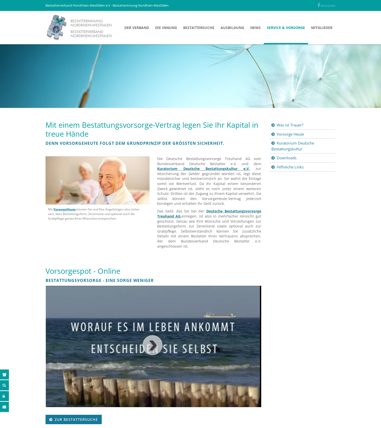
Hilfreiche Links (290, 166)
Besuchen (326, 5)
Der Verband (136, 27)
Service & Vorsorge (286, 27)
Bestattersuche (198, 27)
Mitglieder (321, 27)
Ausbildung (232, 27)
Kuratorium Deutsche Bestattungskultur (292, 145)
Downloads (287, 157)
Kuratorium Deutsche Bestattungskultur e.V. (203, 168)
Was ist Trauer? (290, 124)
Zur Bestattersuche (76, 419)
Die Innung (166, 27)
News (255, 27)
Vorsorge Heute (290, 134)
